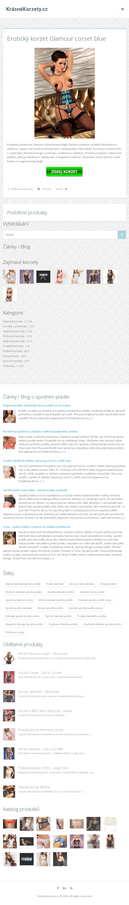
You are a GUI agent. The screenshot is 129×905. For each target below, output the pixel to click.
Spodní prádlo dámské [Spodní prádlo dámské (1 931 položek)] (19, 608)
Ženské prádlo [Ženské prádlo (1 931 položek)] (108, 584)
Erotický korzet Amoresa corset (40, 730)
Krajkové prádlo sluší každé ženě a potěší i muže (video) (36, 405)
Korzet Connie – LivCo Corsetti (40, 673)
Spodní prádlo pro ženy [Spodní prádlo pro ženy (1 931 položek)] (19, 600)
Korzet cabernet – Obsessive (38, 691)
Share (61, 189)
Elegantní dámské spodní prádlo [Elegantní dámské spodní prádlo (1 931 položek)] (24, 624)
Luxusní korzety (12, 361)
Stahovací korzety (14, 341)
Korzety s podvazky (15, 326)
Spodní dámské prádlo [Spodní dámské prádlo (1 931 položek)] (58, 616)
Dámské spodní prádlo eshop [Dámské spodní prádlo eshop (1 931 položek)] (86, 608)
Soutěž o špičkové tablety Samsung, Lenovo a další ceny (37, 460)
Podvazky (9, 366)
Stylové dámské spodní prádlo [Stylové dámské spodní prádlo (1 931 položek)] (23, 584)
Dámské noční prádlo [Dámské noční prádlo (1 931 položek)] (92, 592)
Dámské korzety (13, 321)
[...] (91, 418)
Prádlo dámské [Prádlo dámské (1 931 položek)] (55, 584)
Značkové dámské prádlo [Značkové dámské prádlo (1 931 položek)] (63, 624)
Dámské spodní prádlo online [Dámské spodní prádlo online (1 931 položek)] (23, 616)
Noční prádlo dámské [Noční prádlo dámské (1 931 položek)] (81, 584)
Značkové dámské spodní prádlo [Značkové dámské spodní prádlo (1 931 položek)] (102, 624)
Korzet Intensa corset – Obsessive (42, 653)
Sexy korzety (11, 356)
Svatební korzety (13, 346)
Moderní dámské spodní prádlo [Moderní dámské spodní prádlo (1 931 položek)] (24, 592)
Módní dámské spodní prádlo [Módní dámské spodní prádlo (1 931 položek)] (56, 600)
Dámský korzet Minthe (34, 787)
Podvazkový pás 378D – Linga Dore (43, 768)
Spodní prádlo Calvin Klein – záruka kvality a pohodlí (35, 490)
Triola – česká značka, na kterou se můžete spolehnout (36, 527)
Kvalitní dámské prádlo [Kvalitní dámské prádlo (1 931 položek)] (61, 592)
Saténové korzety (14, 331)
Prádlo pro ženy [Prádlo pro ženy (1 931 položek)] (15, 632)
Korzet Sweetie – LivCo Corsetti (40, 749)
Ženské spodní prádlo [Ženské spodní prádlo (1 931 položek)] (50, 608)
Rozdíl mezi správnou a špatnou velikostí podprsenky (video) (40, 431)
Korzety (46, 189)
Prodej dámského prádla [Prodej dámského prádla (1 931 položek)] (91, 616)
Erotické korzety (13, 351)
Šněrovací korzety (22, 189)
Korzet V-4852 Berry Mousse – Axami (45, 711)
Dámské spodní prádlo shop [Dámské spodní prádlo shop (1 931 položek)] (94, 600)
